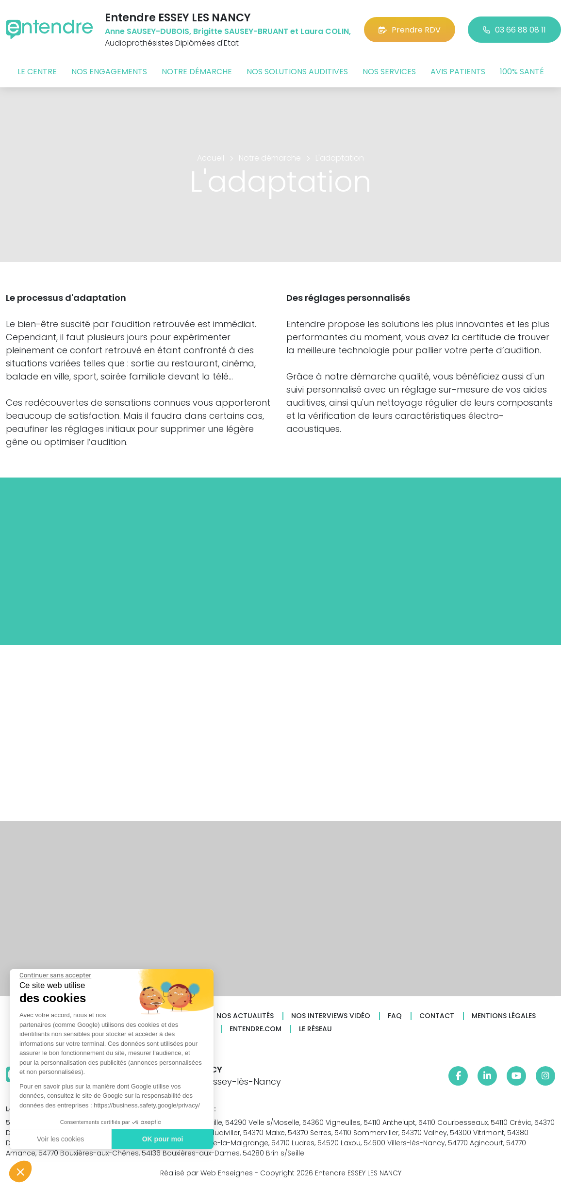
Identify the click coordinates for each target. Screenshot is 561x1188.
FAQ (395, 1016)
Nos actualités (245, 1016)
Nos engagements (109, 71)
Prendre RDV (410, 29)
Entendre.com (255, 1029)
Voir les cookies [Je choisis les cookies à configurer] (60, 1139)
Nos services (389, 71)
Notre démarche (197, 71)
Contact (436, 1016)
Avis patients (457, 71)
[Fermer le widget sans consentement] (55, 975)
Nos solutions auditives (297, 71)
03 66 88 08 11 (514, 29)
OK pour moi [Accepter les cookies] (162, 1139)
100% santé (522, 71)
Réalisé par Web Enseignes (206, 1173)
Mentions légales (504, 1016)
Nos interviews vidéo (330, 1016)
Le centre (37, 71)
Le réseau (315, 1029)
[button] (20, 1171)
